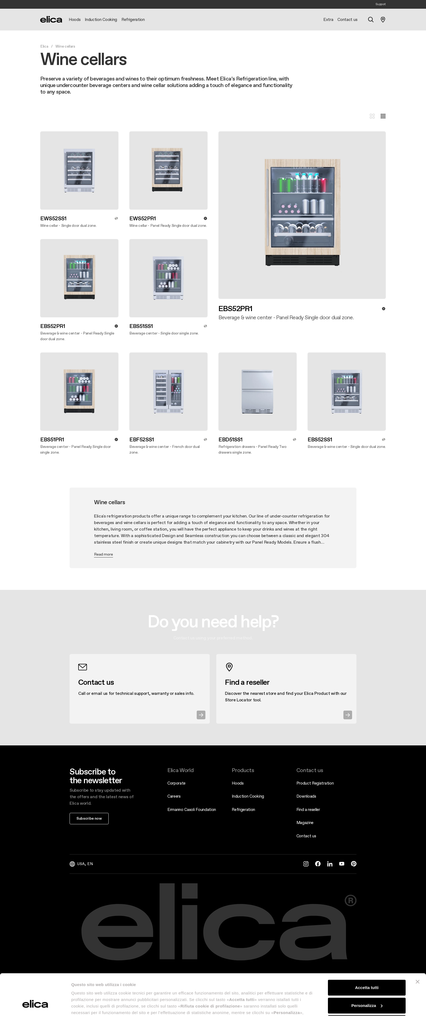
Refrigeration (243, 809)
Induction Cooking (248, 796)
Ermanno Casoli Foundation (191, 809)
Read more (103, 554)
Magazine (305, 822)
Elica (44, 46)
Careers (174, 796)
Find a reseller (308, 809)
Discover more (307, 449)
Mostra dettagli (86, 1005)
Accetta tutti (367, 952)
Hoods (237, 783)
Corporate (176, 783)
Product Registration (315, 783)
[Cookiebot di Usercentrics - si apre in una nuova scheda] (35, 1005)
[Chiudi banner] (417, 946)
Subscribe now (89, 818)
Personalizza (367, 970)
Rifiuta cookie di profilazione (366, 988)
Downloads (306, 796)
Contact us (306, 836)
